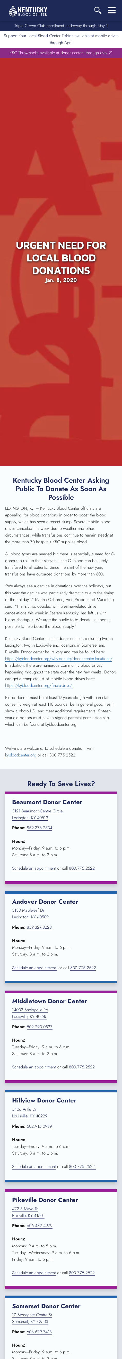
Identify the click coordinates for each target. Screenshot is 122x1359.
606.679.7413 (39, 1332)
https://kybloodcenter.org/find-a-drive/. (39, 685)
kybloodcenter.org (20, 755)
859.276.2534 (39, 828)
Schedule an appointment (34, 868)
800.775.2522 (82, 868)
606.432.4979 (40, 1226)
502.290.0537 (40, 1027)
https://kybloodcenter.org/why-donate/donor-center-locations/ (58, 659)
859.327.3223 (39, 927)
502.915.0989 (39, 1126)
